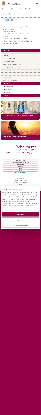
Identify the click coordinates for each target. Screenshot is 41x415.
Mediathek (12, 9)
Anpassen (20, 220)
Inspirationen (20, 9)
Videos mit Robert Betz (9, 58)
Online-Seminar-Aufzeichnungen (12, 64)
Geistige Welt (6, 77)
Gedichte (7, 92)
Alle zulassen (20, 214)
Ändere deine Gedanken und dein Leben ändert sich (17, 68)
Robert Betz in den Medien (10, 80)
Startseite (5, 9)
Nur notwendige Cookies (21, 225)
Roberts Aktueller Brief (9, 71)
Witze (26, 9)
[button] (3, 20)
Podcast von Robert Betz (9, 74)
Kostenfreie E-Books (8, 61)
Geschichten (8, 89)
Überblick (5, 55)
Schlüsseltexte (9, 86)
